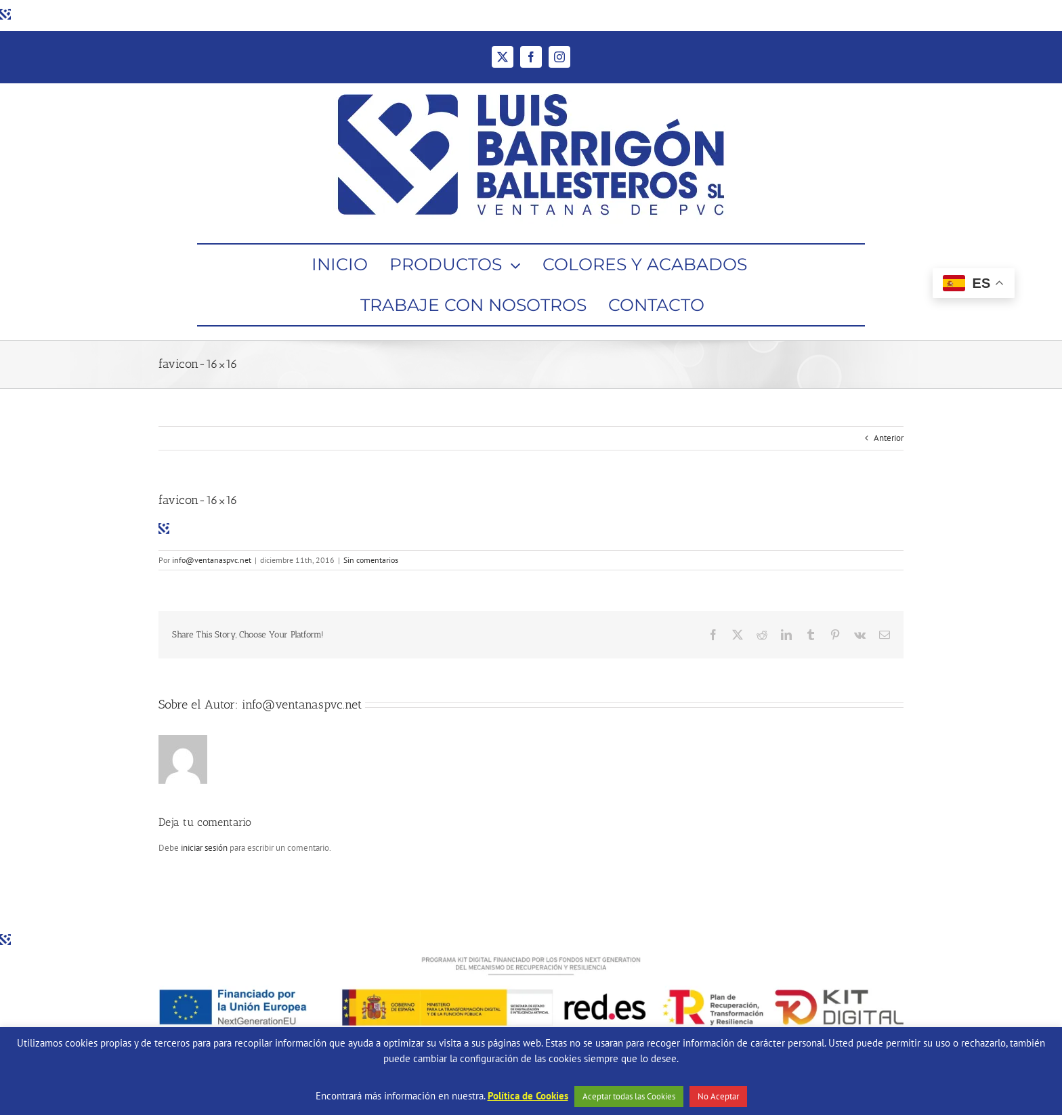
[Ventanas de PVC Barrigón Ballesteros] (531, 87)
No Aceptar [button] (718, 1096)
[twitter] (502, 57)
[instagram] (559, 57)
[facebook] (531, 57)
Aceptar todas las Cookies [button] (628, 1096)
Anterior (889, 438)
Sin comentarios (370, 560)
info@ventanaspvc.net (211, 560)
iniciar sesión (205, 848)
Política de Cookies (528, 1095)
